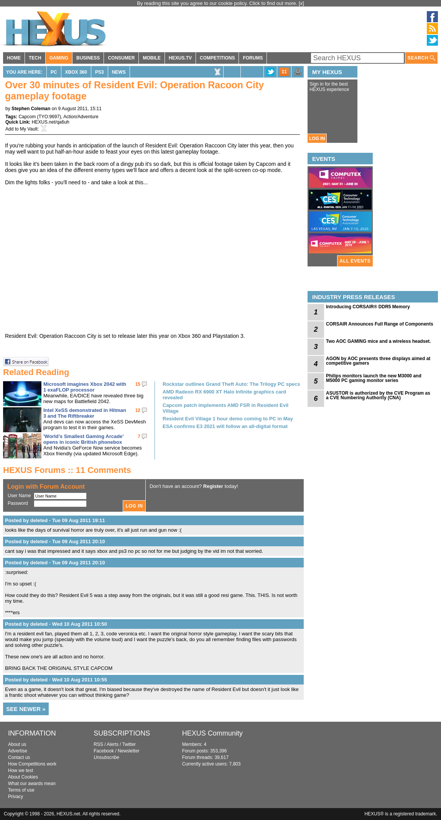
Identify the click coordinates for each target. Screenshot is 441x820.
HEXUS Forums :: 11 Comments (67, 470)
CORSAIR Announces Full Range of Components (379, 324)
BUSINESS (88, 58)
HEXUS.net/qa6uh (50, 122)
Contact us (19, 757)
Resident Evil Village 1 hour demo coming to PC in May (228, 419)
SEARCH (421, 58)
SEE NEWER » (26, 709)
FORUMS (253, 58)
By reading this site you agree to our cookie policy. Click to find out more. (218, 3)
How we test (20, 770)
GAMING (58, 58)
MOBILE (152, 58)
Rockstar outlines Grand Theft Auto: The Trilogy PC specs (231, 384)
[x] (301, 3)
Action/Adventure (80, 116)
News (119, 72)
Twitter (129, 744)
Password (18, 503)
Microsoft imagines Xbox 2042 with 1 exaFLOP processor (84, 387)
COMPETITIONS (217, 58)
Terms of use (21, 790)
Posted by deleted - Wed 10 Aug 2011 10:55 (56, 680)
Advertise (17, 751)
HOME (14, 58)
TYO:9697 (48, 116)
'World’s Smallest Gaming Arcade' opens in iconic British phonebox (83, 439)
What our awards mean (32, 783)
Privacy (15, 796)
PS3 (99, 72)
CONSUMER (121, 58)
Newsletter (129, 751)
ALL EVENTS (355, 261)
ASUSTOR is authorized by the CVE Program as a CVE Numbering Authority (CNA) (378, 395)
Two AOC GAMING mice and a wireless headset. (378, 341)
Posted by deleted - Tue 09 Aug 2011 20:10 (55, 541)
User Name (19, 495)
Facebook (104, 751)
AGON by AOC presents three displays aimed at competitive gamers (378, 360)
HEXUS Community (212, 733)
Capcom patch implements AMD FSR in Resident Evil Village (225, 408)
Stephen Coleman (31, 108)
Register (213, 486)
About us (17, 744)
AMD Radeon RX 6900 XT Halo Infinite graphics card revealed (224, 394)
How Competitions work (32, 764)
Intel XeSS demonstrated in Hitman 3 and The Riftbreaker (84, 413)
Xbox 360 (76, 72)
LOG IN (317, 138)
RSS (98, 744)
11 (283, 71)
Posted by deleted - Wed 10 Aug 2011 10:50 (56, 624)
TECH (35, 58)
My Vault (29, 129)
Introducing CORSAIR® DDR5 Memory (368, 306)
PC (54, 72)
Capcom (27, 116)
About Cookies (23, 777)
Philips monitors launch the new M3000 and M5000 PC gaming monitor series (373, 378)
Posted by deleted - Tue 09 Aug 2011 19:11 (55, 520)
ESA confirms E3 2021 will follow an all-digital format (225, 426)
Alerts (112, 744)
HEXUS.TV (180, 58)
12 (137, 410)
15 (137, 384)
